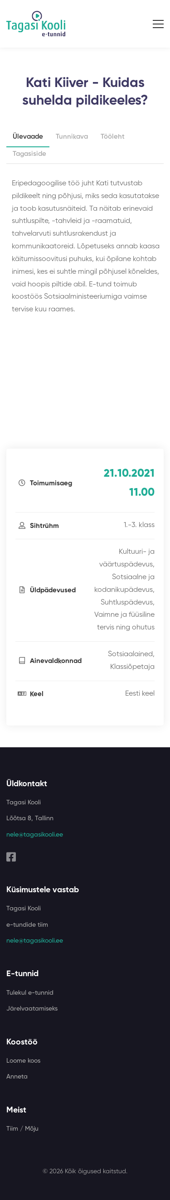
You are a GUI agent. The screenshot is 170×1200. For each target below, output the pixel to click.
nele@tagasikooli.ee (34, 835)
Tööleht (113, 136)
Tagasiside (29, 153)
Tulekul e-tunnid (29, 993)
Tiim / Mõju (22, 1129)
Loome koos (23, 1061)
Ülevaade (28, 136)
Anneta (17, 1077)
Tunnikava (72, 136)
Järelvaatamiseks (32, 1009)
